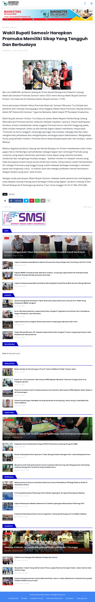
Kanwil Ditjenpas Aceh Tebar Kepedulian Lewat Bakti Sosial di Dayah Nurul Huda (44, 252)
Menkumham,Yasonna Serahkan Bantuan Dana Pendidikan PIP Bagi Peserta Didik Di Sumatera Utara (50, 483)
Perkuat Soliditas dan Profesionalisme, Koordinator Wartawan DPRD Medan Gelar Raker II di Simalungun (53, 391)
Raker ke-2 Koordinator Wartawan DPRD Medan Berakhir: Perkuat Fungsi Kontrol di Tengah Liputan (50, 381)
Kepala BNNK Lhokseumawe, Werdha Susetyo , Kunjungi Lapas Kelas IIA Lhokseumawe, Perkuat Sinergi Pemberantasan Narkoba (51, 274)
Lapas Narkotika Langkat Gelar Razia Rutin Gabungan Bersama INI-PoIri (45, 322)
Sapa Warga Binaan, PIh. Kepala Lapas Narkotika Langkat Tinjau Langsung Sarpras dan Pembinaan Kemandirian (52, 333)
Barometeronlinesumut (40, 594)
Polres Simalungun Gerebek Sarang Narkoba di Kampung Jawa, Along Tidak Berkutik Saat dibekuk (51, 401)
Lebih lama (87, 207)
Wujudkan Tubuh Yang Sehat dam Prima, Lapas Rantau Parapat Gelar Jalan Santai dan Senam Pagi (52, 569)
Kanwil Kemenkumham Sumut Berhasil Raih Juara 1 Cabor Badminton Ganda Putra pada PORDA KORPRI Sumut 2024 (53, 579)
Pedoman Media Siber (54, 598)
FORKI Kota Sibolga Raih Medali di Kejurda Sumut (35, 557)
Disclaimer (70, 598)
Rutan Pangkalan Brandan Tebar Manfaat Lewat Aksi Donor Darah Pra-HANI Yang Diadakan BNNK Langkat (50, 302)
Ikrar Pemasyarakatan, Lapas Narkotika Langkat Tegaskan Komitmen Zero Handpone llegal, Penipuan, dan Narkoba (51, 312)
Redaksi (24, 598)
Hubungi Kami (82, 598)
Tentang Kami (13, 598)
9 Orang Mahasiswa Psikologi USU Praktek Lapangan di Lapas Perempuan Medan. (49, 493)
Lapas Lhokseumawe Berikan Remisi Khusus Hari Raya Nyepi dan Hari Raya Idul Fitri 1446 (52, 262)
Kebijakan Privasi (36, 598)
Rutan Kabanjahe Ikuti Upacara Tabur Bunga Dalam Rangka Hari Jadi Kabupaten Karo (52, 454)
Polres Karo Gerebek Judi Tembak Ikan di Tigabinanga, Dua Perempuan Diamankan (46, 434)
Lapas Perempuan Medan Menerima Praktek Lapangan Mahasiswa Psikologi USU (49, 503)
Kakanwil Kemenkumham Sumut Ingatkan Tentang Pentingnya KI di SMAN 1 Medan (50, 514)
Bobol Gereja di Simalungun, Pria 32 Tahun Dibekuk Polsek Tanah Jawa (45, 369)
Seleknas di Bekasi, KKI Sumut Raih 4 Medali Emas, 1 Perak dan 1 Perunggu (41, 547)
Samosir (14, 27)
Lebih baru (8, 207)
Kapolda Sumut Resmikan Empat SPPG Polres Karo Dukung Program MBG (46, 444)
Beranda (5, 27)
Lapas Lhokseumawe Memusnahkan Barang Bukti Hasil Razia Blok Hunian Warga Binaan (52, 283)
